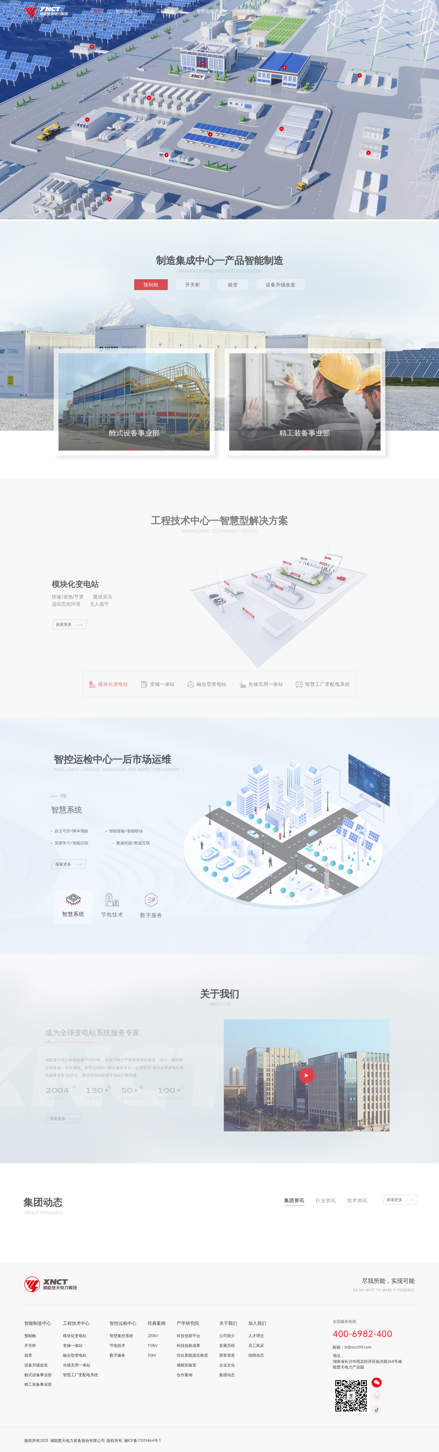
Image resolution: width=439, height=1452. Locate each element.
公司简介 (227, 1336)
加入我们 (345, 11)
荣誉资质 (227, 1355)
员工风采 (256, 1345)
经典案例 (246, 11)
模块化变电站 (74, 1336)
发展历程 (227, 1345)
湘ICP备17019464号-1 (142, 1440)
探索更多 (64, 624)
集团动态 (227, 1375)
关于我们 (314, 11)
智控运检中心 (210, 11)
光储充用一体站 (76, 1365)
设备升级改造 (281, 284)
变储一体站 (72, 1345)
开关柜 (192, 284)
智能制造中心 (128, 11)
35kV (152, 1355)
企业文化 (227, 1365)
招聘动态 (256, 1355)
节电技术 (117, 1345)
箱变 (233, 284)
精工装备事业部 (38, 1384)
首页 (97, 11)
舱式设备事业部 (38, 1375)
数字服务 (117, 1355)
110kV (152, 1345)
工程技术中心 (169, 11)
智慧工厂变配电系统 (80, 1375)
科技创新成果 (188, 1345)
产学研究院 (280, 11)
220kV (153, 1336)
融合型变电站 (74, 1355)
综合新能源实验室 (192, 1355)
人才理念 (256, 1336)
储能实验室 (186, 1365)
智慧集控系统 (121, 1336)
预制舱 (151, 284)
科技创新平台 (188, 1336)
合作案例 (184, 1375)
